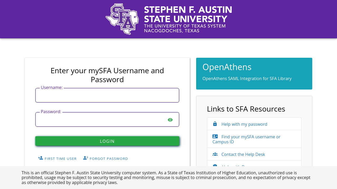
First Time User (57, 158)
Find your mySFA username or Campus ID (246, 139)
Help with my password (239, 124)
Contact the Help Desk (238, 154)
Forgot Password (105, 158)
